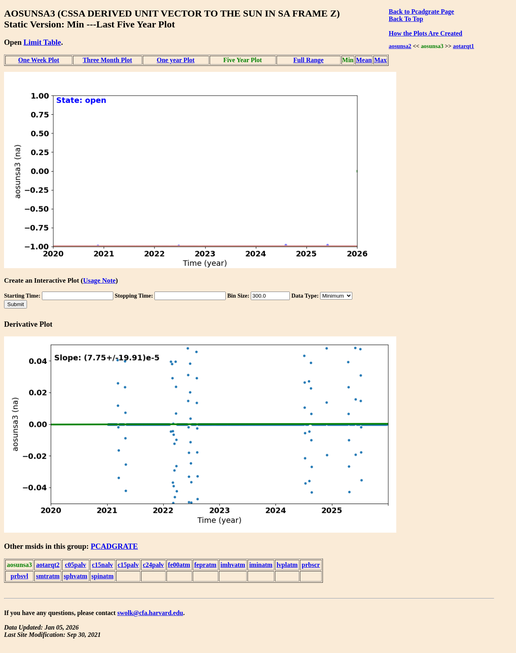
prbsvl (19, 576)
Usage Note (99, 280)
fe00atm (179, 564)
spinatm (103, 576)
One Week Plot (38, 60)
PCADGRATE (114, 546)
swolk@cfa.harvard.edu (150, 612)
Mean (364, 60)
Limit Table (42, 42)
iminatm (261, 564)
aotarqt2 (47, 564)
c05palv (75, 564)
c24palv (153, 564)
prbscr (311, 564)
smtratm (48, 576)
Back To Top (406, 18)
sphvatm (75, 576)
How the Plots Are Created (425, 33)
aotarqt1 (463, 46)
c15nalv (102, 564)
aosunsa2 (400, 46)
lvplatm (287, 564)
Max (380, 60)
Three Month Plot (107, 60)
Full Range (308, 60)
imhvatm (233, 564)
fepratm (205, 564)
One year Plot (176, 60)
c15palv (128, 564)
